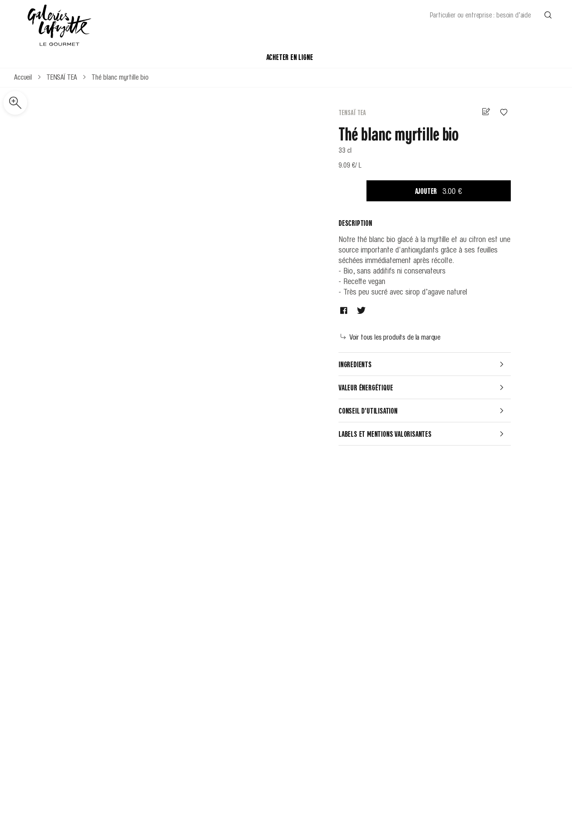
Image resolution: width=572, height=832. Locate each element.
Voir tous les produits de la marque (390, 336)
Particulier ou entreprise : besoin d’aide (480, 14)
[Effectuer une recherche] (548, 14)
